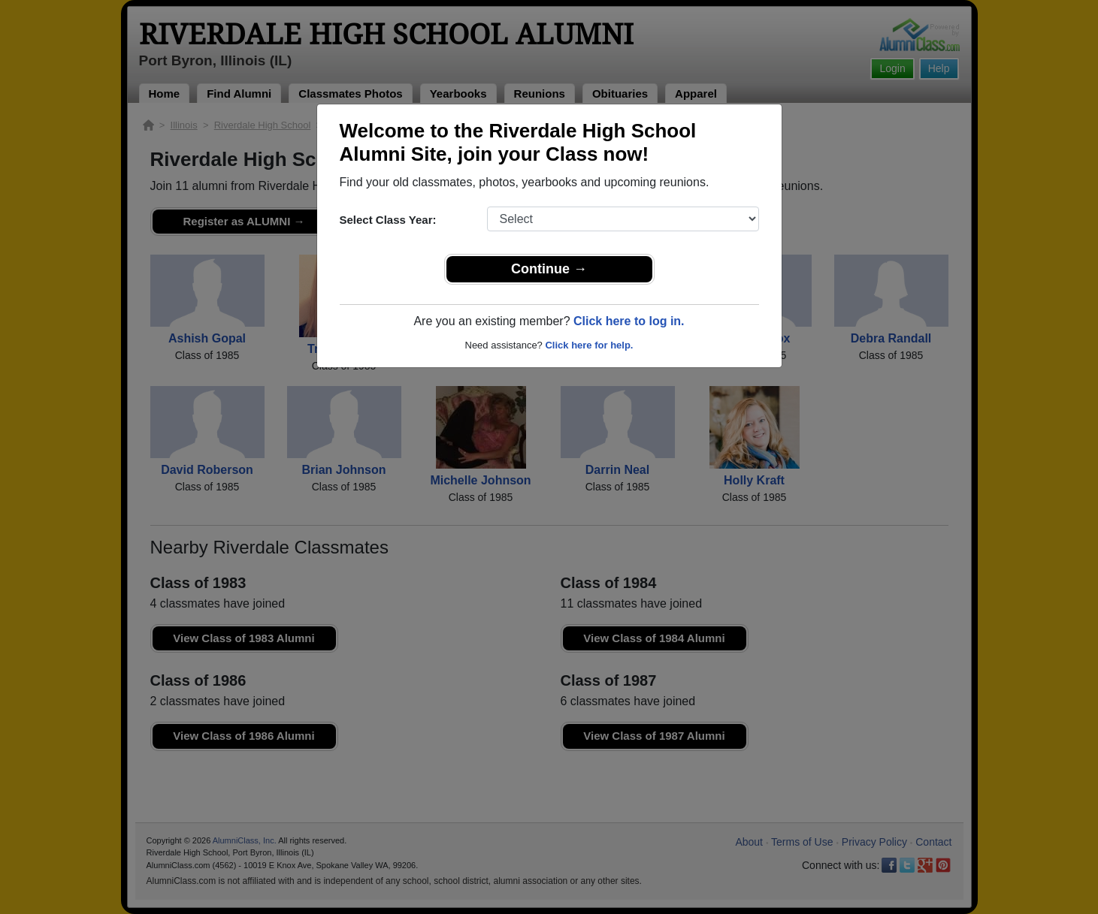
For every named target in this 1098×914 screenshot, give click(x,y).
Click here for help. (589, 345)
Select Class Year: (388, 219)
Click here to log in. (629, 321)
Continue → (549, 268)
